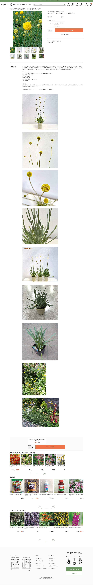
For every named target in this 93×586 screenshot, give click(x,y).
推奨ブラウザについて (53, 566)
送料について (50, 42)
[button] (44, 474)
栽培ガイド (38, 563)
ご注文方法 (51, 555)
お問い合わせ (52, 563)
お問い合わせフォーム (74, 569)
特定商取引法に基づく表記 (41, 568)
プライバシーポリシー (40, 566)
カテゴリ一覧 (38, 558)
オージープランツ (12, 9)
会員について (52, 558)
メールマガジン (52, 568)
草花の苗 (11, 8)
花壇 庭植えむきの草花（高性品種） (19, 8)
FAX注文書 (74, 573)
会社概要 (51, 560)
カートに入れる (69, 30)
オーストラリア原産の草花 (21, 9)
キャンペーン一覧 (39, 560)
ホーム (37, 555)
